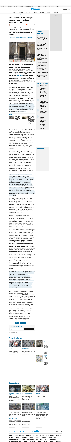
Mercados (58, 435)
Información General (14, 439)
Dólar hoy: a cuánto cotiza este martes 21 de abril (43, 112)
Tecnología (39, 439)
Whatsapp (23, 431)
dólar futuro (19, 75)
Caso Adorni (45, 6)
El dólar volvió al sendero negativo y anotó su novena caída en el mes (14, 398)
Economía (21, 12)
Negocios (42, 12)
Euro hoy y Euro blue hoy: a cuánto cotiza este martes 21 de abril (46, 361)
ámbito (10, 14)
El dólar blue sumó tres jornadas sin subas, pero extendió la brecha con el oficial (28, 397)
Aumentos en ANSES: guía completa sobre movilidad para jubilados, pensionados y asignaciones (44, 104)
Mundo (37, 437)
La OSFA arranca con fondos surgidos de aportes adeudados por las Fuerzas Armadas (42, 75)
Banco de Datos (50, 435)
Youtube (20, 431)
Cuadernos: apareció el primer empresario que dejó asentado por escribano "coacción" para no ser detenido (43, 122)
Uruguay (56, 12)
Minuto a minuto (40, 411)
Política (35, 12)
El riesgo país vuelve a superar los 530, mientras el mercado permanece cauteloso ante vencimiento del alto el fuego (44, 92)
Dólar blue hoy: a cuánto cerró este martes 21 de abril (20, 40)
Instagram (14, 431)
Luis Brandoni (51, 6)
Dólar (14, 12)
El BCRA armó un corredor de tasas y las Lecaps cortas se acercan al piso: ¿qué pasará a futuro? (46, 348)
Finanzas (28, 12)
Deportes (44, 437)
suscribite (64, 9)
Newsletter (68, 12)
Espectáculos (30, 439)
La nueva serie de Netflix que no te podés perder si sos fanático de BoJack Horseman (42, 56)
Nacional (31, 437)
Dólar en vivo (10, 6)
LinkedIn (17, 431)
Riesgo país (21, 6)
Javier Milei (57, 6)
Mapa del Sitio (52, 439)
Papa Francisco (38, 6)
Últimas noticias (19, 435)
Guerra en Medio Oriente (29, 6)
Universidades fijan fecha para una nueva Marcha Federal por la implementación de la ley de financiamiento (42, 47)
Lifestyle (24, 437)
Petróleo (15, 6)
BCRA (20, 14)
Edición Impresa (53, 437)
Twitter (9, 431)
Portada (11, 435)
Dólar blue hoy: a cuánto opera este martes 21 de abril (13, 351)
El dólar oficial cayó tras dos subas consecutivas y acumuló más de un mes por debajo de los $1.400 (31, 120)
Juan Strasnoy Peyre (16, 24)
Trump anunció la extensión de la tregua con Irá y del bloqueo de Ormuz (42, 38)
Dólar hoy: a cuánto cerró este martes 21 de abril (18, 118)
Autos (23, 439)
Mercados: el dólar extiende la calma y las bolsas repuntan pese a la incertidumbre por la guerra (42, 415)
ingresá (68, 9)
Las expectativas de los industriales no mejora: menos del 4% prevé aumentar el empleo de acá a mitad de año (42, 66)
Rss (45, 439)
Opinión (49, 12)
